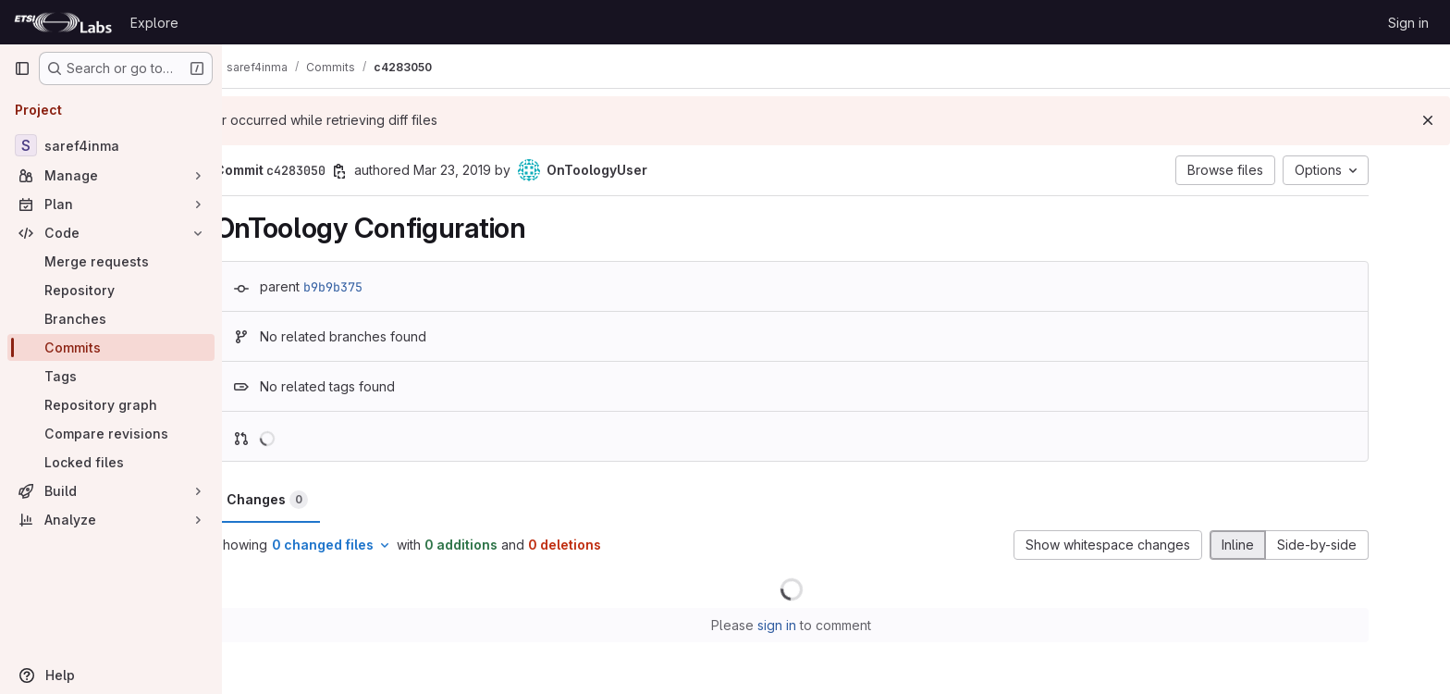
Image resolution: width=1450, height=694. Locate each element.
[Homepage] (63, 22)
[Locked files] (111, 462)
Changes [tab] (311, 499)
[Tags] (111, 376)
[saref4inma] (111, 145)
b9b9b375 (377, 287)
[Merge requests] (111, 261)
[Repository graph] (111, 404)
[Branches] (111, 318)
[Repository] (111, 290)
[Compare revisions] (111, 433)
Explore (154, 23)
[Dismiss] (1428, 120)
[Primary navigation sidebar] (22, 68)
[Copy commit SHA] (384, 171)
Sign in (1408, 23)
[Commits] (111, 347)
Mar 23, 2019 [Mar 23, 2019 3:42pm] (496, 170)
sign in (822, 625)
